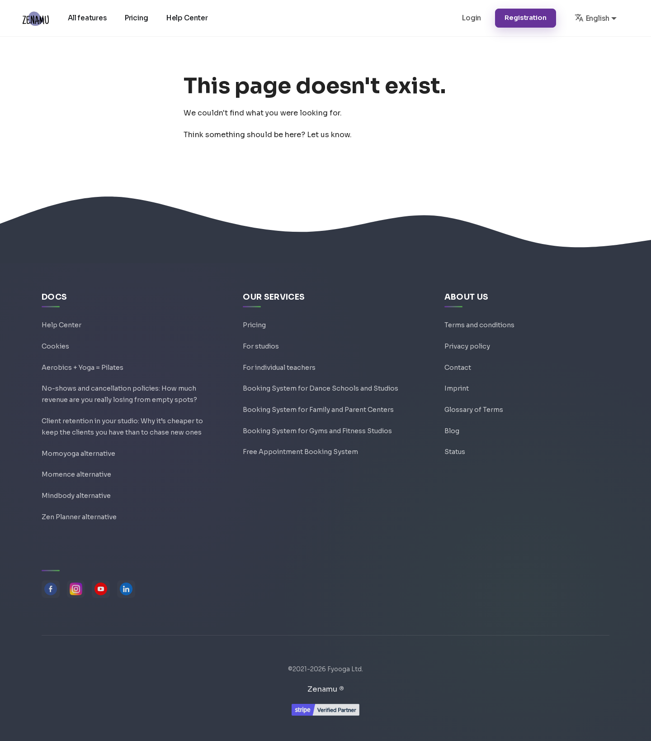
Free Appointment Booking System (300, 446)
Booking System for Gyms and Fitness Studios (317, 424)
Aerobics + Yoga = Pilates (82, 359)
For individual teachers (279, 359)
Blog (451, 424)
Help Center (188, 18)
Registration (525, 18)
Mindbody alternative (76, 494)
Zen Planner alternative (79, 516)
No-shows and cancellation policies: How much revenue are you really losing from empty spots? (119, 387)
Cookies (55, 337)
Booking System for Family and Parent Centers (318, 402)
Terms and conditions (479, 315)
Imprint (456, 381)
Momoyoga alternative (78, 450)
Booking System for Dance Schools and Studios (320, 381)
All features (88, 18)
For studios (261, 337)
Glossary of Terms (473, 402)
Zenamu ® (325, 689)
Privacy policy (467, 337)
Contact (457, 359)
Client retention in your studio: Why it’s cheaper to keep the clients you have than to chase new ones (122, 422)
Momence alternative (76, 472)
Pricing (137, 18)
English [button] (592, 17)
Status (454, 446)
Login (471, 18)
